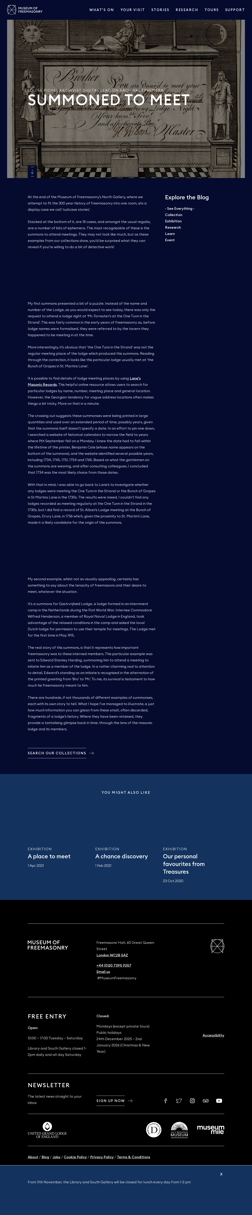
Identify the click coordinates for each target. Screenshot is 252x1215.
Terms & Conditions (133, 1157)
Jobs (56, 1157)
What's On (101, 10)
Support (235, 10)
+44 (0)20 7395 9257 (113, 965)
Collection (173, 215)
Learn (170, 234)
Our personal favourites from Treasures (184, 864)
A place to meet (49, 857)
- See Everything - (180, 208)
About (33, 1157)
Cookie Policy (75, 1157)
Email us (103, 972)
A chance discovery (121, 857)
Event (170, 240)
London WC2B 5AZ (112, 955)
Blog (45, 1157)
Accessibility (213, 1035)
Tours (212, 10)
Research (187, 10)
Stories (160, 10)
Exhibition (173, 221)
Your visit (132, 10)
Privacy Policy (102, 1157)
